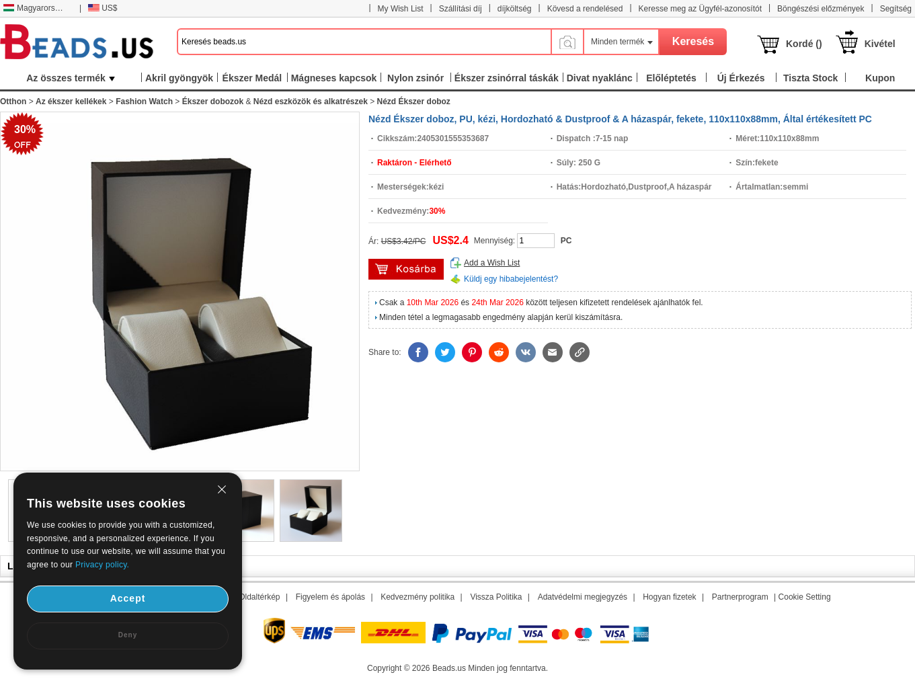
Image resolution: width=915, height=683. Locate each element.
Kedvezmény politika (417, 597)
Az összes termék (70, 78)
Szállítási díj (460, 8)
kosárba (406, 269)
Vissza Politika (496, 597)
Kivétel (880, 43)
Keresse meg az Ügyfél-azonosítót (700, 8)
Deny (127, 635)
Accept (128, 598)
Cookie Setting (805, 597)
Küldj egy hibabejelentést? (511, 279)
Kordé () (804, 43)
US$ (102, 8)
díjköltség (515, 8)
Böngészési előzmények (820, 8)
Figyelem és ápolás (330, 597)
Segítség (896, 8)
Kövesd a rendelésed (585, 8)
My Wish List (401, 8)
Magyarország (35, 8)
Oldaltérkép (259, 597)
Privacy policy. (102, 564)
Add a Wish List (492, 263)
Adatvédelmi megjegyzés (582, 597)
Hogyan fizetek (669, 597)
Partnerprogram (740, 597)
